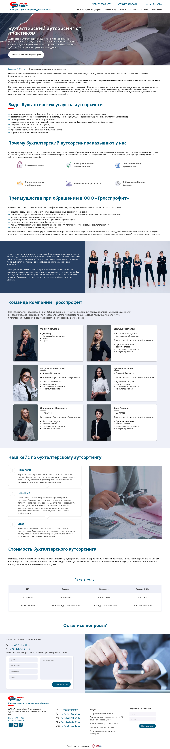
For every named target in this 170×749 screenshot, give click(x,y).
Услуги (78, 9)
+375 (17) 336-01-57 (100, 4)
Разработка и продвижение (85, 746)
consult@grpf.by (153, 4)
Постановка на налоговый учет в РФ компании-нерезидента (106, 718)
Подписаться (147, 726)
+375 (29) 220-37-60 (70, 721)
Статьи (145, 9)
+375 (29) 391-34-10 (127, 4)
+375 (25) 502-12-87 (70, 725)
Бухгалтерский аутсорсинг (102, 727)
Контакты (157, 9)
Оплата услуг (110, 9)
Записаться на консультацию (26, 54)
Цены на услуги (93, 9)
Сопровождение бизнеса (101, 713)
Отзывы (134, 9)
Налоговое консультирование (104, 723)
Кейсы (123, 9)
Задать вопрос (61, 684)
